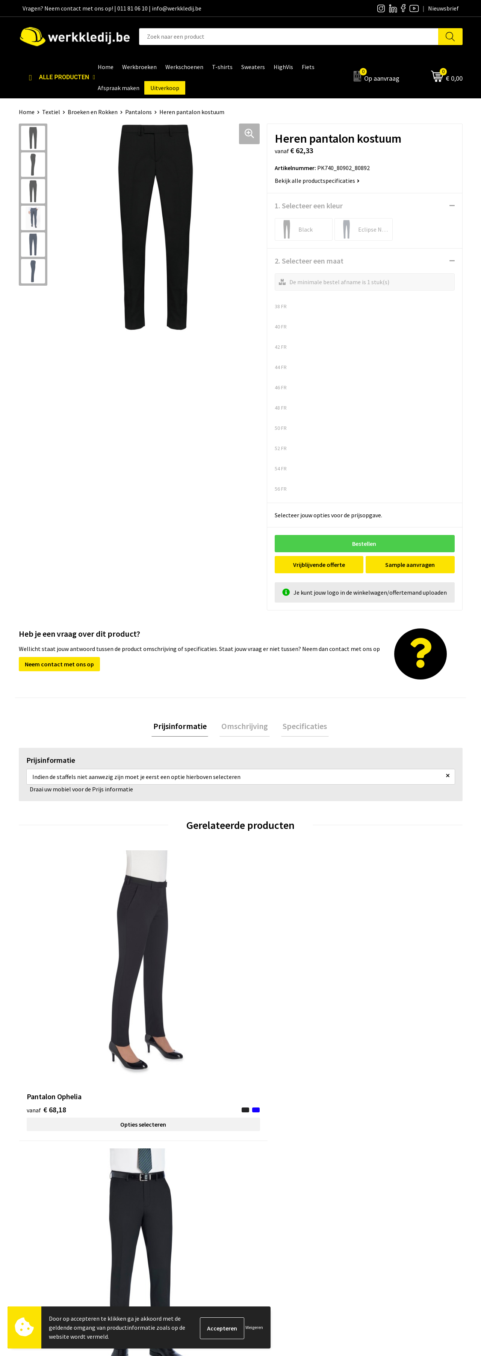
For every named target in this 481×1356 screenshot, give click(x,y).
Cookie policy (157, 1186)
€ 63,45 (157, 973)
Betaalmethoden (382, 1175)
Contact (150, 1164)
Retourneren (376, 1186)
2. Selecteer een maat (309, 260)
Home (27, 112)
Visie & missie (267, 1186)
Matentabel (265, 1198)
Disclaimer (373, 1164)
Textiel (51, 112)
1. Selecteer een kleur (309, 205)
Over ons (261, 1164)
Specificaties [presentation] (301, 727)
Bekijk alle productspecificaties (317, 180)
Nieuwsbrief (265, 1175)
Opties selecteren (74, 988)
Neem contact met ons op (59, 664)
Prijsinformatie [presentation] (183, 727)
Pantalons (138, 112)
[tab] (183, 727)
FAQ (145, 1209)
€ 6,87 (266, 973)
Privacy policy (157, 1175)
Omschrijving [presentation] (244, 727)
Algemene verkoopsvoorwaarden (182, 1198)
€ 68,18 (46, 973)
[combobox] (289, 36)
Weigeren (254, 1327)
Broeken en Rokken (93, 112)
